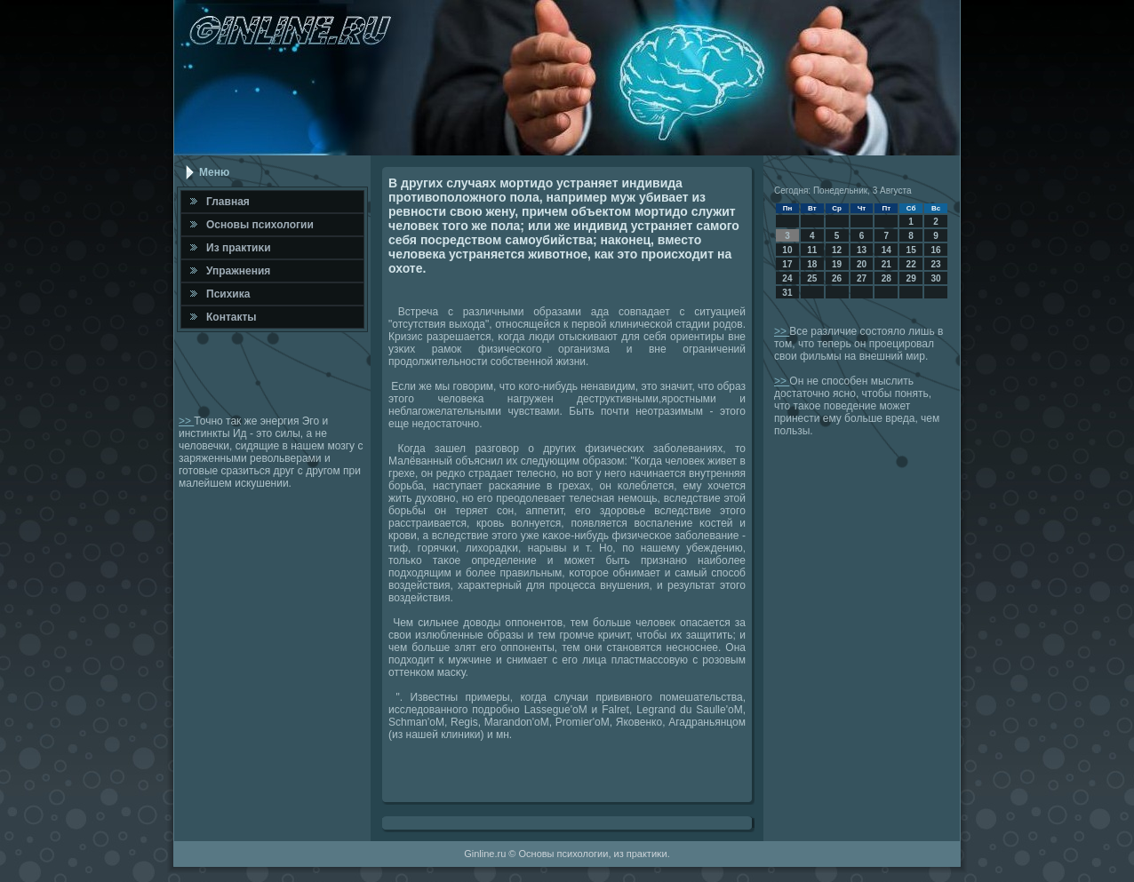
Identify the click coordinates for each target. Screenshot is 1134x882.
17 (787, 264)
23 (935, 264)
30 (935, 278)
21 (886, 264)
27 (861, 278)
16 (935, 250)
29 (911, 278)
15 (911, 250)
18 (812, 264)
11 (812, 250)
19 (837, 264)
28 (886, 278)
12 (837, 250)
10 (787, 250)
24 (787, 278)
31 (787, 293)
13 (861, 250)
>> (186, 421)
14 (886, 250)
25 (812, 278)
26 (837, 278)
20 (861, 264)
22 (911, 264)
